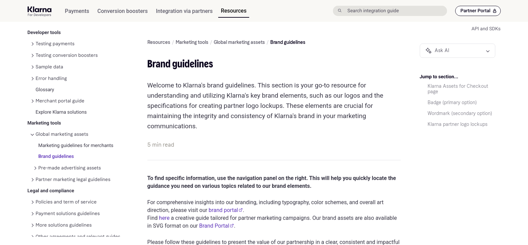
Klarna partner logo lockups (457, 124)
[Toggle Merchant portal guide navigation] (32, 93)
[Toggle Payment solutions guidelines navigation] (32, 205)
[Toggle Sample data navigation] (32, 58)
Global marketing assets (62, 126)
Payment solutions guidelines (68, 205)
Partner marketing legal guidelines (73, 171)
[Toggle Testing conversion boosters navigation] (32, 47)
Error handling (51, 70)
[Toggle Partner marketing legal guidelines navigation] (32, 171)
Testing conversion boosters (67, 47)
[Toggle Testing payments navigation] (32, 35)
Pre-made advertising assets (69, 159)
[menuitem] (77, 11)
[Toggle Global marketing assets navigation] (32, 126)
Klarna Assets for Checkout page (458, 89)
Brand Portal (216, 226)
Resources (159, 42)
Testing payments (55, 35)
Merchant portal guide (60, 92)
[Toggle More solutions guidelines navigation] (32, 217)
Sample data (49, 58)
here (164, 218)
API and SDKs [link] (485, 29)
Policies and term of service (66, 193)
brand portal (226, 210)
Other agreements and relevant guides (78, 228)
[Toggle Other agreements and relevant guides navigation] (32, 228)
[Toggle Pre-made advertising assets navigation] (35, 160)
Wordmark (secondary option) (460, 113)
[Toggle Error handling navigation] (32, 70)
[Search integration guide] (396, 11)
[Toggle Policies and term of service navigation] (32, 194)
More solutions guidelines (64, 216)
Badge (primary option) (452, 102)
